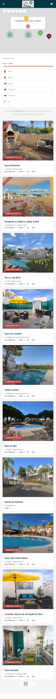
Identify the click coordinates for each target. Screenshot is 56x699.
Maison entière (17, 169)
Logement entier (21, 225)
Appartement (11, 225)
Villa (8, 281)
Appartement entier (22, 337)
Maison (9, 169)
